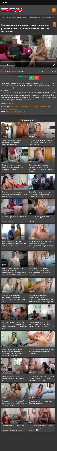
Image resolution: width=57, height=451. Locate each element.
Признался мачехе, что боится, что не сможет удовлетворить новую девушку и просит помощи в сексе (14, 325)
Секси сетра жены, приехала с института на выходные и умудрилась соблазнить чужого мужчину (40, 168)
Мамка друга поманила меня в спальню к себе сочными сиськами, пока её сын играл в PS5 (14, 243)
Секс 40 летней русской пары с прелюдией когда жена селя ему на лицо (40, 219)
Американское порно (19, 17)
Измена (28, 106)
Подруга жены (44, 106)
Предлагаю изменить (18, 112)
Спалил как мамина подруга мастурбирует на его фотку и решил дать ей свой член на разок (41, 324)
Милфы (35, 106)
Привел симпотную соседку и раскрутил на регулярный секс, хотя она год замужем (12, 167)
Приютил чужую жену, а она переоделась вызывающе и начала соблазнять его (14, 194)
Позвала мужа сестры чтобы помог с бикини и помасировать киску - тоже (13, 378)
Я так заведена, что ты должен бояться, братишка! (40, 402)
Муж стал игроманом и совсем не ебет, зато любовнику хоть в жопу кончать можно (14, 219)
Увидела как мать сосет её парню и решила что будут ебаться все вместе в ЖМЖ (41, 428)
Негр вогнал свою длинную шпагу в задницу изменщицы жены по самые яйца (41, 351)
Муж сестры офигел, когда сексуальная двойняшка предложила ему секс (11, 142)
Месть (8, 112)
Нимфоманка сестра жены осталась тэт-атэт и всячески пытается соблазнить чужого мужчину (39, 271)
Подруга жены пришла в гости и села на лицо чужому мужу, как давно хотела (40, 142)
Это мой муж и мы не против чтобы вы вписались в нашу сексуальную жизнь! (39, 194)
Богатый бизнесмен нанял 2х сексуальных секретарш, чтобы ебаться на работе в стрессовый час (13, 298)
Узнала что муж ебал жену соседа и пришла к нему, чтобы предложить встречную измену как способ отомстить (41, 244)
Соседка (4, 109)
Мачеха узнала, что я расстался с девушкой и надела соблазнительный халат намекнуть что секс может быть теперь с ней (14, 271)
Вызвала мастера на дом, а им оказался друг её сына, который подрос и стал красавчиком (13, 428)
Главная (4, 3)
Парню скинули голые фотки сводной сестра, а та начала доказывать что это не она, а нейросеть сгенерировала (12, 352)
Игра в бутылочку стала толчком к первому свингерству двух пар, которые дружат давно (41, 378)
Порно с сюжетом (14, 109)
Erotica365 (9, 17)
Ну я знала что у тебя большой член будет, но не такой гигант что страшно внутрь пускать (14, 403)
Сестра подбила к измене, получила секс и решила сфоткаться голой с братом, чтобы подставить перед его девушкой (41, 298)
